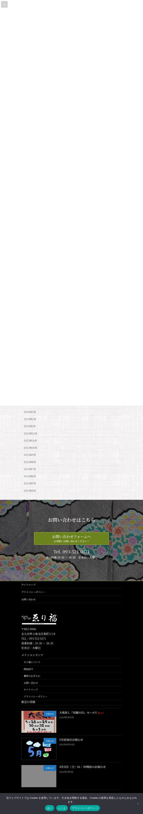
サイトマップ (28, 584)
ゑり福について (32, 662)
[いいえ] (138, 803)
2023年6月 (30, 476)
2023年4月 (30, 490)
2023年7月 (30, 469)
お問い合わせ (28, 599)
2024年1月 (30, 426)
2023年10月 (30, 448)
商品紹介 (28, 669)
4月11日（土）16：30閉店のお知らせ (82, 767)
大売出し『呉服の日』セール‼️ (81, 712)
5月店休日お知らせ (71, 740)
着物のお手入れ (32, 675)
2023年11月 (30, 440)
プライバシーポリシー (33, 592)
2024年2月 (30, 419)
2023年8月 (30, 462)
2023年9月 (30, 455)
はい (49, 808)
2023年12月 (30, 433)
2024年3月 (30, 412)
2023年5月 (30, 483)
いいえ (62, 808)
